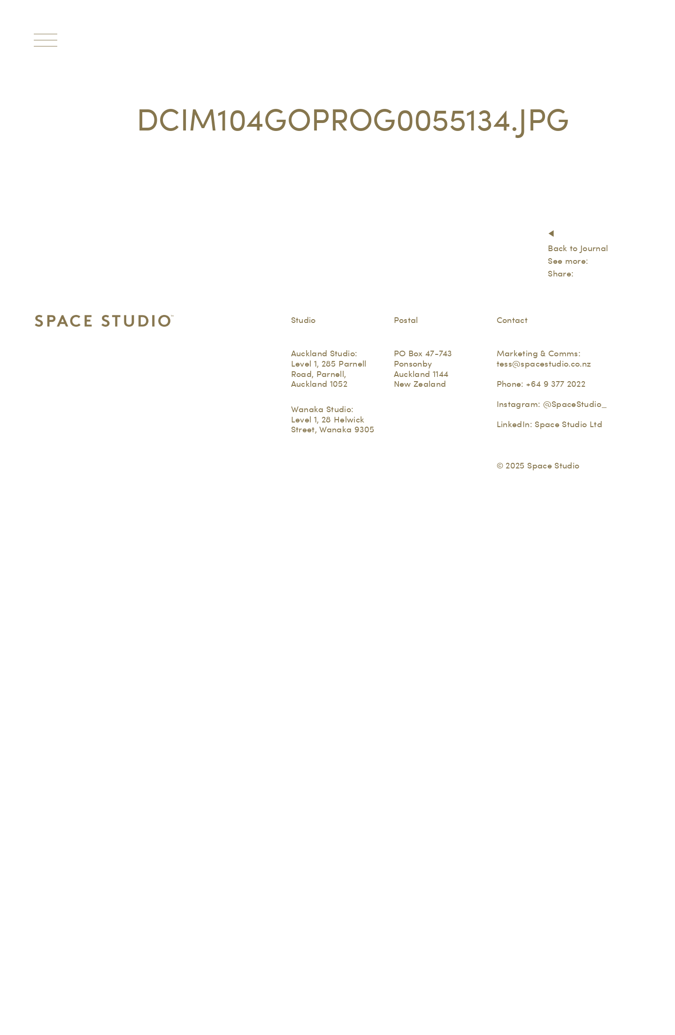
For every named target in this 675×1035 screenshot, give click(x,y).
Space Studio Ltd (568, 424)
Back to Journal (578, 248)
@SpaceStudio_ (575, 404)
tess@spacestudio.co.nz (544, 363)
